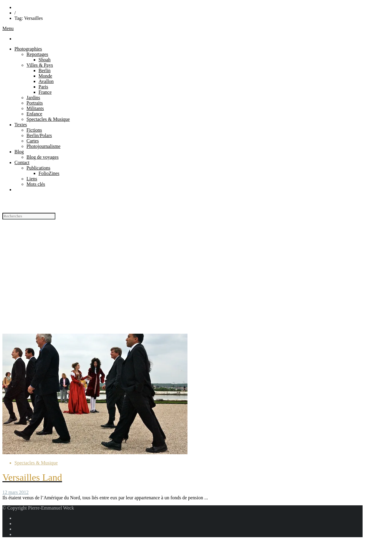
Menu (8, 28)
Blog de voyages (42, 157)
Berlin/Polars (39, 135)
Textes (20, 124)
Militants (35, 108)
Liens (31, 178)
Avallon (46, 81)
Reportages (37, 54)
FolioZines (49, 173)
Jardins (33, 97)
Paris (43, 86)
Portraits (34, 103)
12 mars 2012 (15, 492)
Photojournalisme (43, 146)
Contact (21, 162)
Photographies (28, 48)
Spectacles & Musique (48, 119)
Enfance (34, 113)
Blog (19, 151)
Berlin (45, 70)
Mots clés (35, 184)
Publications (38, 167)
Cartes (32, 140)
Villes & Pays (39, 65)
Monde (45, 75)
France (45, 92)
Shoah (45, 59)
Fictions (34, 130)
